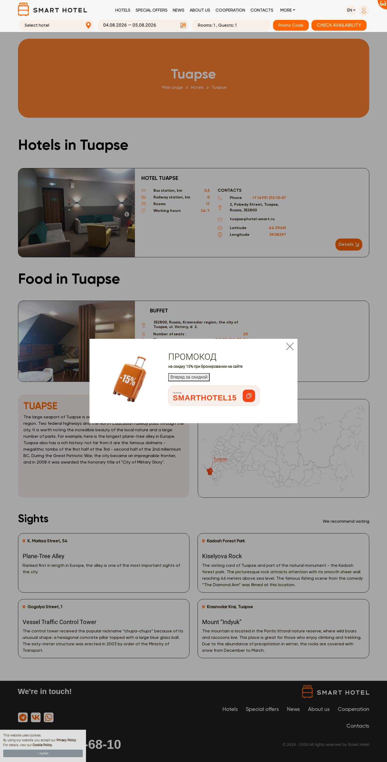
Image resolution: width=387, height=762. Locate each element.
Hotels (122, 10)
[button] (351, 10)
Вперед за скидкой (188, 377)
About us (200, 10)
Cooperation (230, 10)
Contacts (261, 10)
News (178, 10)
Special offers (151, 10)
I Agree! (43, 753)
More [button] (286, 10)
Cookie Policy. (42, 745)
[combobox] (56, 25)
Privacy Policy (66, 740)
